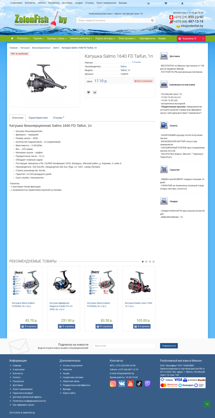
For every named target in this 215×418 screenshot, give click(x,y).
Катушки (25, 47)
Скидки (79, 3)
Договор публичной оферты (25, 396)
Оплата (42, 3)
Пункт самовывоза (106, 3)
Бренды (123, 3)
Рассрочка (53, 3)
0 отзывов (136, 61)
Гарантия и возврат (21, 392)
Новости (66, 368)
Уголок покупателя (71, 364)
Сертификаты (147, 37)
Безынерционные (41, 47)
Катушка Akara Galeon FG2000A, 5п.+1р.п (98, 303)
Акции (162, 37)
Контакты (30, 3)
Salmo (56, 47)
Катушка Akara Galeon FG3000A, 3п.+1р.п (23, 303)
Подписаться (169, 345)
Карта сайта (67, 392)
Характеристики (38, 116)
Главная (13, 47)
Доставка (67, 3)
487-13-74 (188, 20)
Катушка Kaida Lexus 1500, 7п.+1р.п (138, 303)
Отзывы (89, 3)
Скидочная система (71, 376)
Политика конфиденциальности (27, 400)
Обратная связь (70, 380)
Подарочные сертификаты (75, 384)
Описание (17, 116)
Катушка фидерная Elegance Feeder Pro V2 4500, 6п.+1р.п (61, 305)
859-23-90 (188, 16)
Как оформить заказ (21, 404)
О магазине (16, 3)
